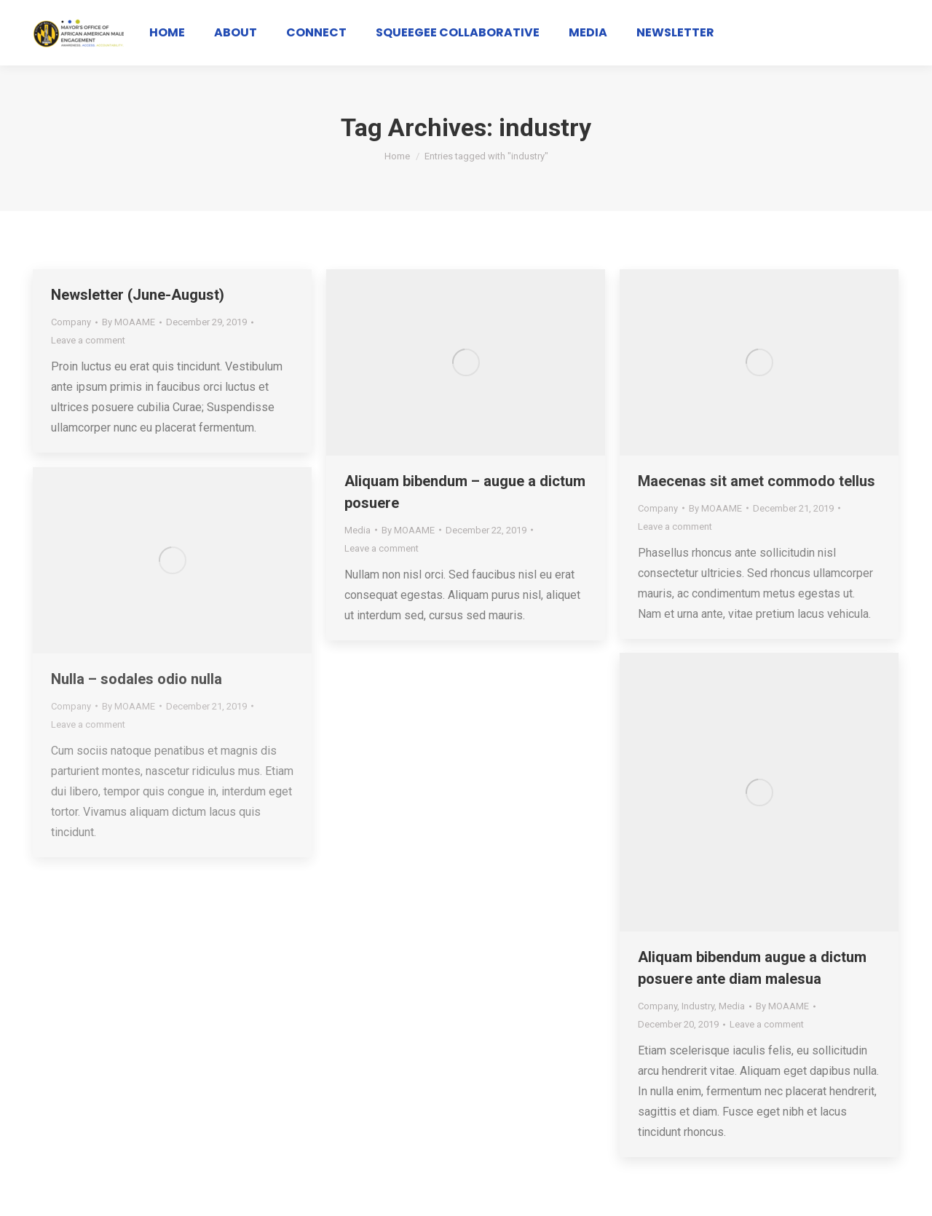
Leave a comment (88, 340)
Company (71, 322)
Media (357, 530)
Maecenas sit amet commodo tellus (756, 481)
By (128, 322)
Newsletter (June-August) (137, 294)
